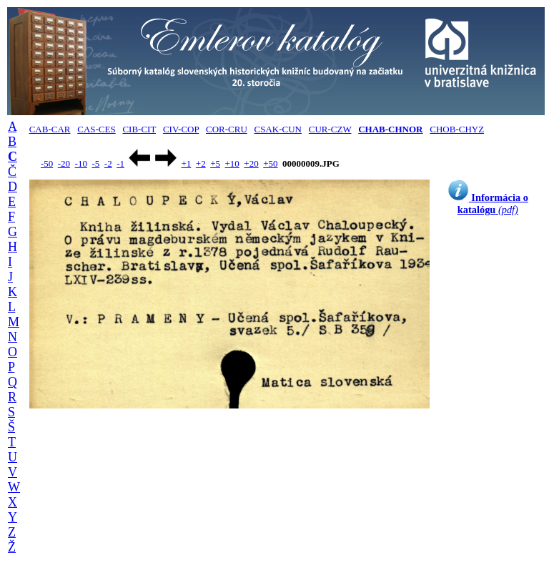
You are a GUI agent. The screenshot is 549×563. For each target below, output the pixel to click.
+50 (270, 163)
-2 (108, 163)
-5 (95, 163)
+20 (251, 163)
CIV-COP (181, 129)
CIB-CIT (139, 129)
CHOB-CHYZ (457, 129)
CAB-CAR (50, 129)
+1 (186, 163)
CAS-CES (96, 129)
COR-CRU (226, 129)
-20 (64, 163)
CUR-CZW (330, 129)
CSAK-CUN (278, 129)
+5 (215, 163)
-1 (120, 163)
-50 (47, 163)
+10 (232, 163)
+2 (201, 163)
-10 (81, 163)
